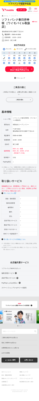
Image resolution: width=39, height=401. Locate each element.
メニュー (35, 11)
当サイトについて (6, 371)
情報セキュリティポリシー (8, 378)
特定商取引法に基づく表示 (26, 381)
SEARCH (35, 331)
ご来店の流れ (19, 99)
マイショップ (20, 78)
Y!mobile (8, 9)
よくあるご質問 (10, 360)
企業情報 (4, 381)
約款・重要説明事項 (7, 375)
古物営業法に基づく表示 (8, 385)
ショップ (13, 15)
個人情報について (24, 375)
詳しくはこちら (9, 193)
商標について (23, 371)
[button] (17, 325)
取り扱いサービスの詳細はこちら (15, 239)
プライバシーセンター (25, 378)
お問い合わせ (28, 360)
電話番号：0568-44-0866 (12, 34)
